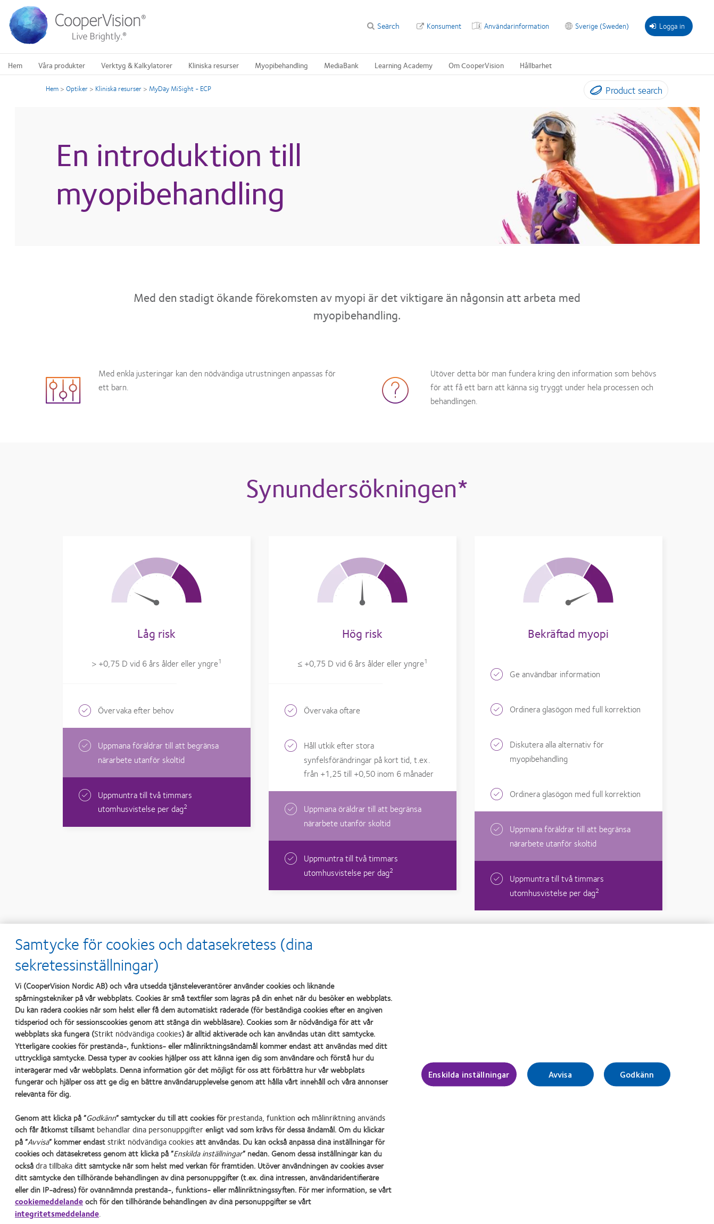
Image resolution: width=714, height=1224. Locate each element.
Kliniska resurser (213, 65)
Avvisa (560, 1079)
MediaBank (341, 65)
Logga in (667, 25)
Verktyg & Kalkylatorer (136, 65)
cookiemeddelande (49, 1206)
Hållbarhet (536, 65)
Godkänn (637, 1079)
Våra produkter (61, 65)
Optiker (77, 88)
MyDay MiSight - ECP (180, 88)
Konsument (444, 25)
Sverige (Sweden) (602, 25)
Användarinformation (516, 25)
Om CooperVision (476, 65)
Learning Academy (404, 65)
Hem (15, 65)
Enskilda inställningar (469, 1079)
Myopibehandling (281, 65)
